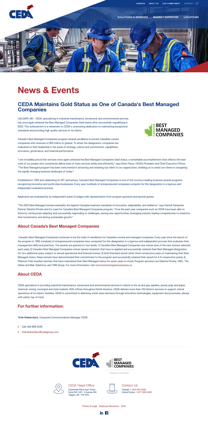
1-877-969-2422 (144, 392)
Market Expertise (166, 17)
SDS (123, 406)
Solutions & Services (132, 17)
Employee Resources (109, 406)
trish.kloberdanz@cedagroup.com (40, 332)
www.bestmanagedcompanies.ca (113, 265)
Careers (140, 3)
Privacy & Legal (89, 406)
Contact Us (130, 385)
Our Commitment (171, 3)
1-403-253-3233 (138, 389)
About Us (153, 3)
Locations (191, 17)
